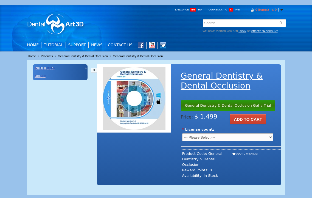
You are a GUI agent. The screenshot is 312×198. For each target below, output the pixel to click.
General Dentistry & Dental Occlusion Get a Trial (228, 105)
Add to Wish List (245, 153)
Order (40, 76)
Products (47, 56)
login (242, 31)
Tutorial (53, 45)
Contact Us (120, 45)
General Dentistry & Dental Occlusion (83, 56)
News (97, 45)
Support (77, 45)
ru (200, 9)
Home (33, 45)
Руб (237, 9)
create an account (264, 31)
